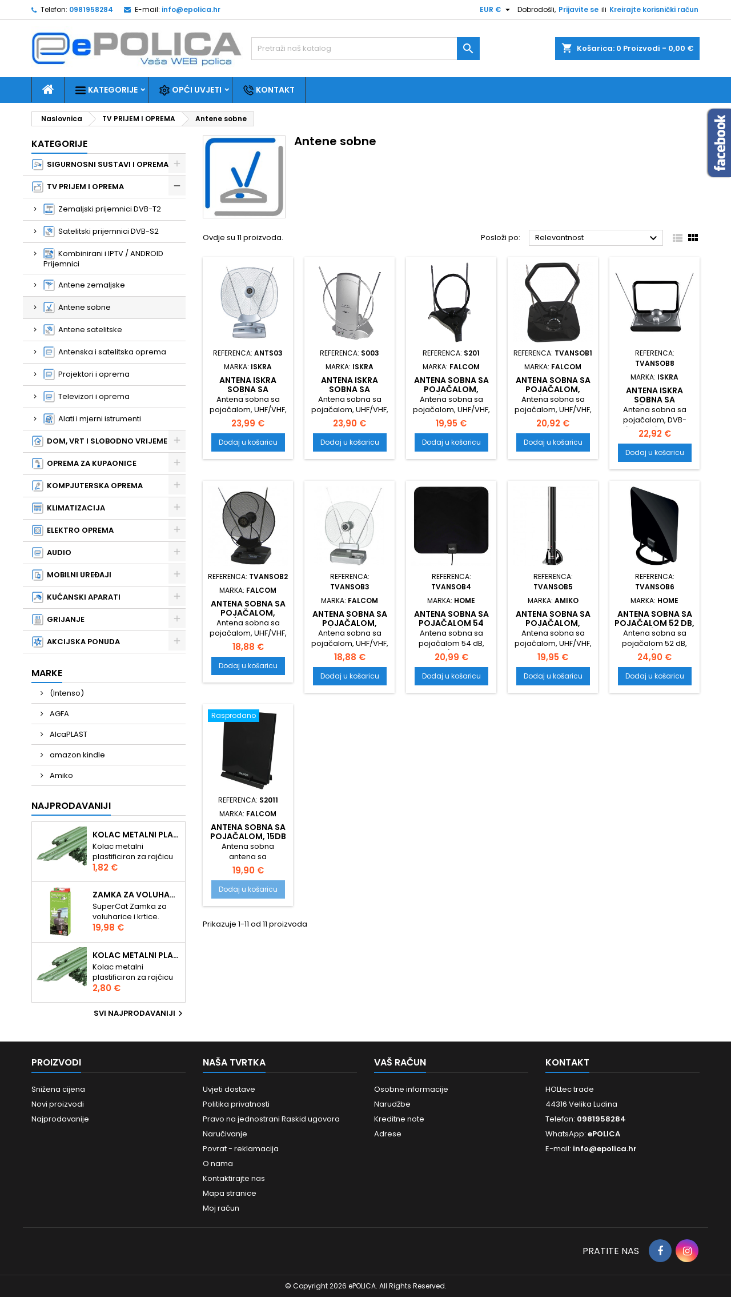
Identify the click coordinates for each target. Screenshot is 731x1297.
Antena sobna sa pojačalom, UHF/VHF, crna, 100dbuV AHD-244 (553, 627)
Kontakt (269, 90)
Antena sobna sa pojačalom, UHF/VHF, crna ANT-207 (553, 393)
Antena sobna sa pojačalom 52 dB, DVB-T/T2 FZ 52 (654, 623)
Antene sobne (77, 307)
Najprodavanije (60, 1119)
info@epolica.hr (191, 9)
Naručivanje (225, 1133)
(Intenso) (66, 693)
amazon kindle (76, 754)
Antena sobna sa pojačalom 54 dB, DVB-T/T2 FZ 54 (451, 627)
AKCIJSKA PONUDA (76, 642)
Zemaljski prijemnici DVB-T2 (102, 209)
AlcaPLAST (67, 734)
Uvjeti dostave (229, 1089)
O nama (218, 1163)
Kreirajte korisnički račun (653, 9)
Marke (46, 673)
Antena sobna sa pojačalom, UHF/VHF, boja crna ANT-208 (451, 393)
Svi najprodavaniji (140, 1013)
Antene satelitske (82, 330)
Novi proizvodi (57, 1104)
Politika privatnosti (236, 1104)
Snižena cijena (58, 1089)
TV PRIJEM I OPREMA (78, 187)
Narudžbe (392, 1104)
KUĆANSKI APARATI (76, 597)
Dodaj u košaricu (248, 442)
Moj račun (221, 1208)
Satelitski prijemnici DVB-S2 (101, 231)
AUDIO (51, 552)
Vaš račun (400, 1062)
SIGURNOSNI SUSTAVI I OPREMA (100, 164)
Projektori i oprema (86, 374)
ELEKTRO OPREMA (73, 530)
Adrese (387, 1133)
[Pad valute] (496, 9)
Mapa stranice (229, 1193)
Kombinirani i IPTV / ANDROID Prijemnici (103, 258)
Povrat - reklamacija (241, 1148)
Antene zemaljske (84, 285)
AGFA (58, 713)
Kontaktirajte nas (234, 1178)
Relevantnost (597, 238)
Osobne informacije (411, 1089)
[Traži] (365, 48)
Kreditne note (399, 1119)
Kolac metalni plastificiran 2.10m (136, 955)
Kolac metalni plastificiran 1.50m (136, 834)
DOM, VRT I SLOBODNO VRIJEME (99, 441)
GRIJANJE (58, 619)
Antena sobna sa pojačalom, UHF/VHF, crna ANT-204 (248, 617)
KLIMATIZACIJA (68, 508)
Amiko (60, 775)
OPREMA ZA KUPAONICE (84, 463)
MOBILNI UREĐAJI (71, 575)
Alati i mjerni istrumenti (92, 419)
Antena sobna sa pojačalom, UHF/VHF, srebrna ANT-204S (350, 627)
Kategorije (106, 90)
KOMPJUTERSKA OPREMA (87, 486)
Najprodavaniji (71, 805)
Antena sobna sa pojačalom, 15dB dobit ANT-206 (248, 836)
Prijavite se (579, 9)
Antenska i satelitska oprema (104, 352)
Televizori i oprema (86, 396)
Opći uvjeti (190, 90)
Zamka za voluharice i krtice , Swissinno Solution (136, 894)
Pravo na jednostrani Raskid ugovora (271, 1119)
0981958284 (91, 9)
